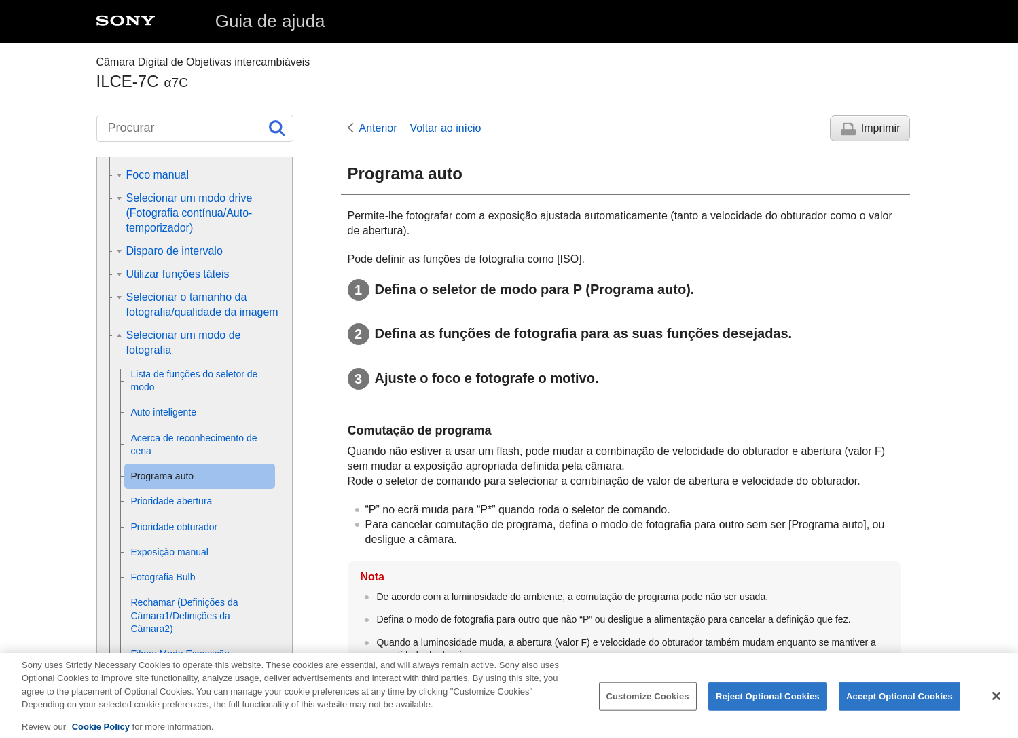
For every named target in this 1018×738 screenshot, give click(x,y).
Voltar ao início (445, 128)
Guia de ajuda (270, 21)
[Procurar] (194, 128)
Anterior (378, 128)
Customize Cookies (647, 704)
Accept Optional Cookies (899, 704)
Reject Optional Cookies (768, 704)
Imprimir (881, 128)
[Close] (996, 704)
